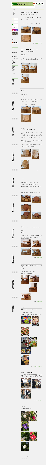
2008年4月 (13, 283)
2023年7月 (13, 110)
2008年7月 (13, 280)
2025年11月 (13, 85)
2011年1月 (13, 252)
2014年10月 (13, 210)
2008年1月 (13, 286)
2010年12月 (13, 253)
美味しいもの (40, 366)
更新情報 (13, 67)
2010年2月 (13, 262)
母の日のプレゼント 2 (14, 48)
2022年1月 (13, 127)
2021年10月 (13, 130)
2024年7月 (13, 98)
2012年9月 (13, 234)
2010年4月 (13, 260)
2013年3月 (13, 228)
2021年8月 (13, 132)
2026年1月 (13, 83)
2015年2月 (13, 206)
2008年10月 (13, 277)
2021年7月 (13, 133)
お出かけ (13, 70)
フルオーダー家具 (15, 11)
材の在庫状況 (13, 66)
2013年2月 (13, 229)
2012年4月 (13, 239)
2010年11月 (13, 254)
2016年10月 (13, 187)
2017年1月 (13, 184)
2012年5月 (13, 238)
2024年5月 (13, 100)
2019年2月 (13, 161)
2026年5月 (13, 79)
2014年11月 (13, 209)
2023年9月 (13, 108)
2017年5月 (13, 180)
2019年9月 (13, 154)
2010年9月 (13, 256)
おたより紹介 (13, 69)
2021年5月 (13, 135)
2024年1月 (13, 104)
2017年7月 (13, 178)
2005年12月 (13, 310)
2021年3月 (13, 137)
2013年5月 (13, 226)
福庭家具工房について (15, 9)
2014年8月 (13, 212)
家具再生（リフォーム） (15, 12)
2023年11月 (13, 106)
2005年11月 (13, 311)
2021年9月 (13, 131)
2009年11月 (13, 265)
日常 (41, 43)
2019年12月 (13, 151)
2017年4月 (13, 181)
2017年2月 (13, 183)
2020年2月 (13, 149)
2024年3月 (13, 102)
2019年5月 (13, 158)
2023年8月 (13, 109)
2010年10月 (13, 255)
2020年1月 (13, 150)
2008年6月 (13, 281)
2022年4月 (13, 124)
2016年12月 (13, 185)
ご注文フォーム (30, 4)
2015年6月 (13, 202)
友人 (12, 71)
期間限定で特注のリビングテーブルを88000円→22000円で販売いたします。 (15, 58)
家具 (12, 72)
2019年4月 (13, 159)
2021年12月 (13, 128)
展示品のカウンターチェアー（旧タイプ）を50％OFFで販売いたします (15, 61)
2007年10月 (13, 289)
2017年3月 (13, 182)
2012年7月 (13, 236)
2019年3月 (13, 160)
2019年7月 (13, 156)
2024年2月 (13, 103)
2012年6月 (13, 237)
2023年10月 (13, 107)
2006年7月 (13, 303)
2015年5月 (13, 203)
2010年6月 (13, 258)
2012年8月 (13, 235)
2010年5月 (13, 259)
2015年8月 (13, 200)
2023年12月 (13, 105)
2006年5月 (13, 305)
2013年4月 (13, 227)
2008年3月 (13, 284)
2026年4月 (13, 80)
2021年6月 (13, 134)
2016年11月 (13, 186)
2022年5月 (13, 123)
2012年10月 (13, 233)
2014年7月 (13, 213)
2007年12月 (13, 287)
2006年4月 (13, 306)
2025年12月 (13, 84)
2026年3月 (13, 81)
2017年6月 (13, 179)
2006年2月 (13, 308)
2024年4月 (13, 101)
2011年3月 (13, 251)
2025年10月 (13, 86)
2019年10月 (13, 153)
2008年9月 (13, 278)
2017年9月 (13, 177)
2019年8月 (13, 155)
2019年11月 (13, 152)
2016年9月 (13, 188)
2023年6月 (13, 111)
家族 (12, 68)
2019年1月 (13, 162)
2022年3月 (13, 125)
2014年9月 (13, 211)
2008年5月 (13, 282)
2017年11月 (13, 175)
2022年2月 (13, 126)
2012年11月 (13, 232)
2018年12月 (13, 163)
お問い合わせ (14, 14)
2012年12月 (13, 231)
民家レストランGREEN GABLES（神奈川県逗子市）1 (15, 56)
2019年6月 (13, 157)
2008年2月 (13, 285)
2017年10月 (13, 176)
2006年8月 (13, 302)
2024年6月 (13, 99)
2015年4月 (13, 204)
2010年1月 (13, 263)
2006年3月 (13, 307)
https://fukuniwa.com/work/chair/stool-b (25, 188)
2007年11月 (13, 288)
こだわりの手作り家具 (15, 10)
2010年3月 (13, 261)
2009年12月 (13, 264)
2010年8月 (13, 257)
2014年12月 (13, 208)
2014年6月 (13, 214)
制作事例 (14, 13)
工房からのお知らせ (14, 73)
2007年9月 (13, 290)
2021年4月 (13, 136)
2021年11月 (13, 129)
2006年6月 (13, 304)
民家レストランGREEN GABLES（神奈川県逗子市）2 (15, 52)
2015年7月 (13, 201)
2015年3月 (13, 205)
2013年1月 (13, 230)
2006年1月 (13, 309)
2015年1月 (13, 207)
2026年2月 (13, 82)
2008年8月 (13, 279)
